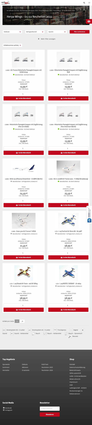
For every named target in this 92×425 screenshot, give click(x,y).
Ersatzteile (25, 370)
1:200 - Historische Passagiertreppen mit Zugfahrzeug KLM (68, 71)
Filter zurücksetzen (79, 32)
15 (17, 321)
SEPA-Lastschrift (75, 373)
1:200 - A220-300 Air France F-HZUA (23, 231)
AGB (71, 385)
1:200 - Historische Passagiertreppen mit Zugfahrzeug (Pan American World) (68, 125)
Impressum (74, 382)
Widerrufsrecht (75, 379)
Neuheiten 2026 (47, 370)
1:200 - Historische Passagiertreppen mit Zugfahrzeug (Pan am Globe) (23, 125)
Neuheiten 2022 (33, 10)
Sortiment (6, 367)
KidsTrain (45, 364)
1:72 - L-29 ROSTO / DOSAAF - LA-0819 (68, 284)
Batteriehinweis (75, 370)
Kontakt (72, 364)
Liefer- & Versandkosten (78, 376)
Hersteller (6, 370)
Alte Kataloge (24, 10)
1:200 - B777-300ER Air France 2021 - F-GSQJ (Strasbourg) (68, 179)
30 (22, 321)
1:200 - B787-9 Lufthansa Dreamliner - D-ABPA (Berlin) (23, 179)
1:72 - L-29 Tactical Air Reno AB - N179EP (68, 231)
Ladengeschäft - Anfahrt (78, 388)
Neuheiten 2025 (47, 367)
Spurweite (6, 364)
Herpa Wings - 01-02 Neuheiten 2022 (64, 10)
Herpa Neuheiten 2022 (45, 10)
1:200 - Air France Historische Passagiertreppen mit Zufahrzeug (24, 71)
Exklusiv (25, 364)
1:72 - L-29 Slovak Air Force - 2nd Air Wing (24, 284)
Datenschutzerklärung (77, 367)
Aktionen (25, 367)
